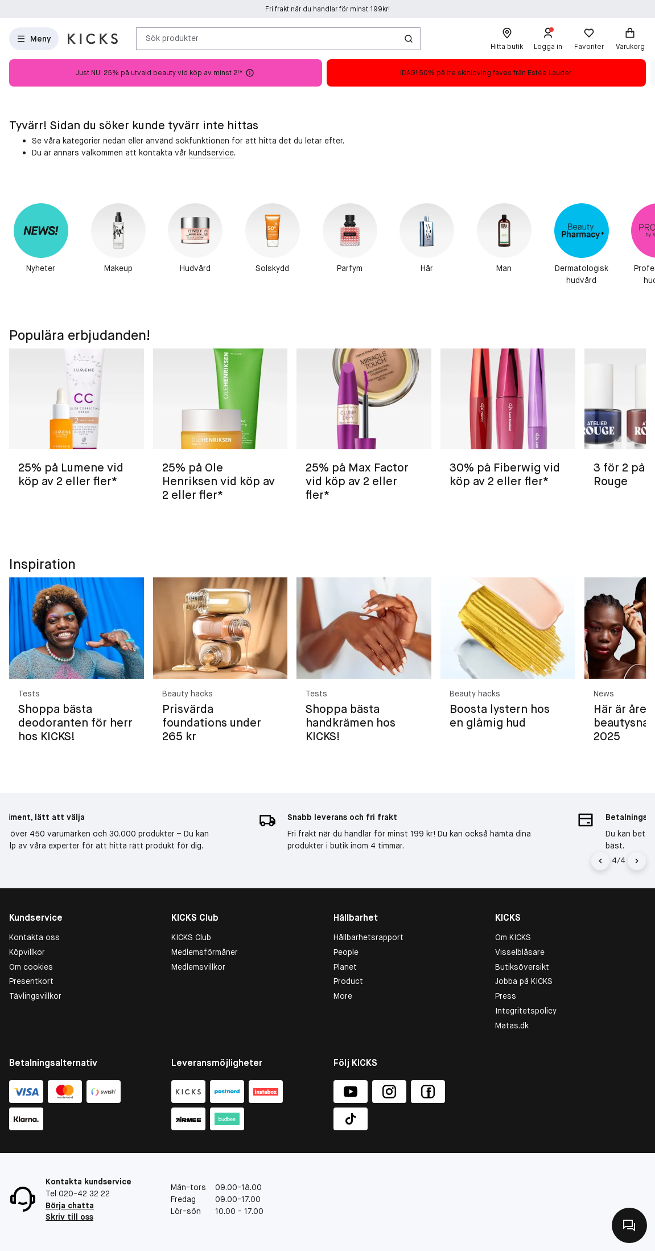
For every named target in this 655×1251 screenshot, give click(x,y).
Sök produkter (172, 38)
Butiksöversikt (522, 967)
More (342, 996)
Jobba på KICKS (524, 981)
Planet (345, 967)
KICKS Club (191, 937)
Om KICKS (513, 937)
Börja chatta (70, 1205)
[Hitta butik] (507, 38)
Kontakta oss (34, 937)
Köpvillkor (27, 952)
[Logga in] (548, 38)
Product (348, 981)
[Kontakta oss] (629, 1225)
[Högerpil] (637, 861)
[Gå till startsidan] (93, 38)
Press (505, 996)
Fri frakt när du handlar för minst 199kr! (327, 9)
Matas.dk (512, 1025)
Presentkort (31, 981)
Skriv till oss (69, 1217)
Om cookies (31, 967)
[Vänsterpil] (602, 861)
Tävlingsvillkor (35, 996)
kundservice (211, 152)
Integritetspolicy (526, 1011)
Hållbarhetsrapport (368, 937)
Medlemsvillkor (198, 967)
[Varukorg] (630, 38)
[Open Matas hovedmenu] (34, 38)
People (346, 952)
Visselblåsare (520, 952)
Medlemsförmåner (204, 952)
